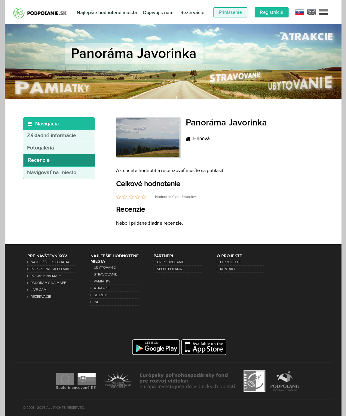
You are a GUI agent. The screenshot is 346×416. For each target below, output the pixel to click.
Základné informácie (51, 135)
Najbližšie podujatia (50, 262)
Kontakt (227, 269)
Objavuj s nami (159, 13)
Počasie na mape (46, 276)
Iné (96, 302)
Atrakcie (102, 288)
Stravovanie (105, 274)
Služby (100, 295)
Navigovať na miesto (51, 172)
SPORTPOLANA (169, 269)
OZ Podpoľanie (170, 262)
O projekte (230, 262)
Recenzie (39, 160)
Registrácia (271, 12)
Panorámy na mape (48, 283)
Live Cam (39, 290)
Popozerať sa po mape (51, 269)
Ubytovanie (105, 267)
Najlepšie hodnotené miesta (107, 13)
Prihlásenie (230, 12)
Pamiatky (102, 281)
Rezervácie (192, 13)
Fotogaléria (40, 148)
